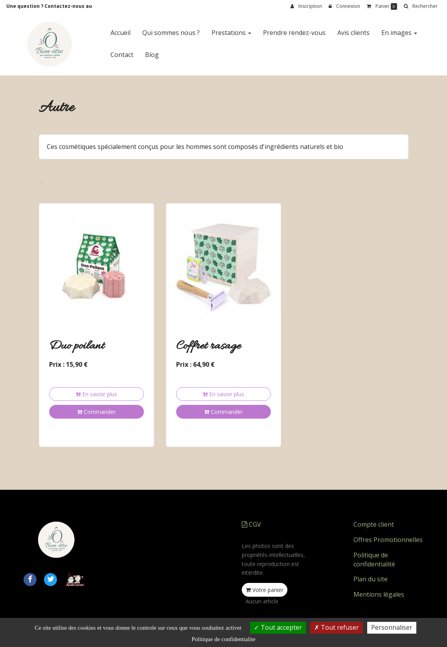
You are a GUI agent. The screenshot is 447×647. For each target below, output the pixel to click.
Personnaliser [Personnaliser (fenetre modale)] (391, 627)
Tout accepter (278, 627)
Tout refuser (336, 627)
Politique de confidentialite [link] (223, 639)
